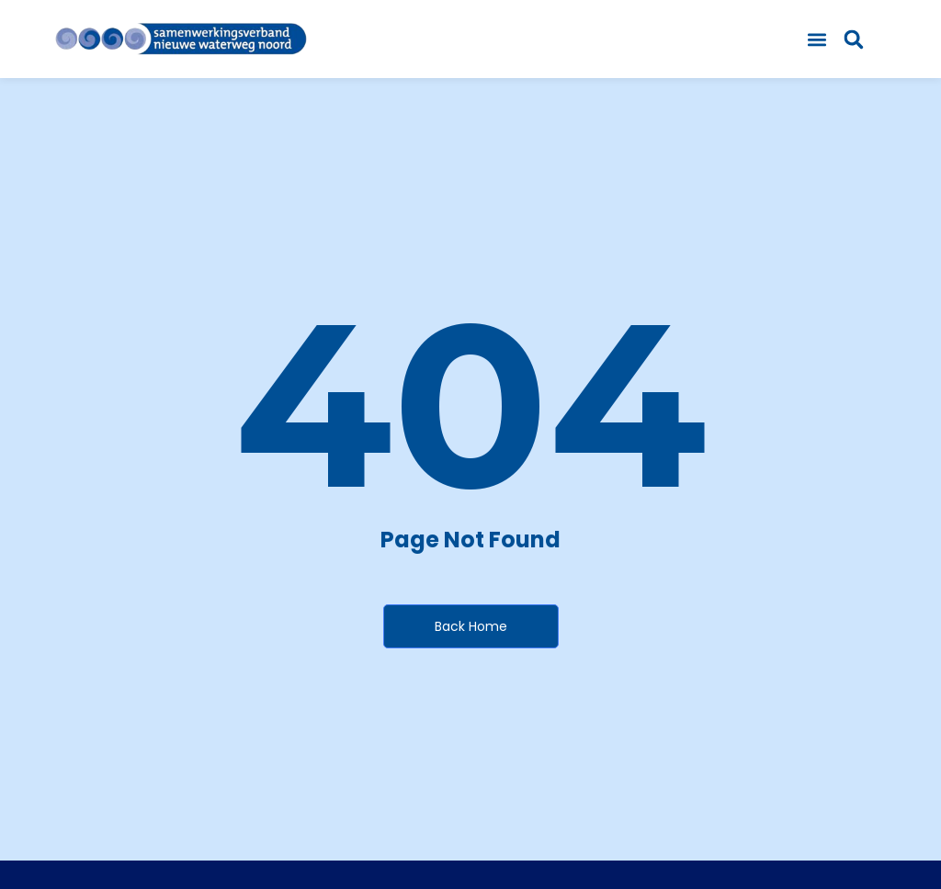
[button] (817, 39)
